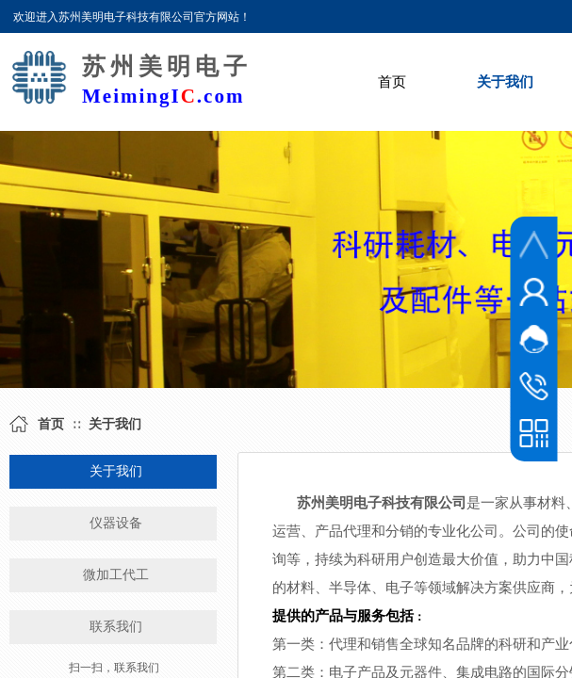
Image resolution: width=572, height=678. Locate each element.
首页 (392, 81)
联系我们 (116, 627)
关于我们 (505, 81)
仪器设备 (116, 523)
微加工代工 (116, 575)
